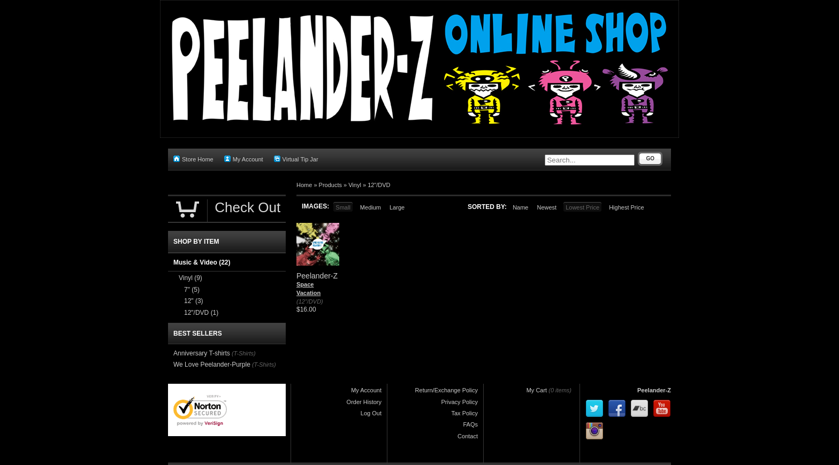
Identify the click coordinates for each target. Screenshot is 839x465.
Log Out (371, 413)
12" (193, 301)
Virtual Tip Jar (296, 159)
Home (304, 185)
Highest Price (626, 207)
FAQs (470, 424)
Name (520, 207)
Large (397, 207)
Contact (467, 436)
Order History (364, 402)
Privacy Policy (459, 402)
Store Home (193, 159)
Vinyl (354, 185)
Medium (370, 207)
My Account (243, 159)
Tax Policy (464, 413)
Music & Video (201, 262)
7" (192, 289)
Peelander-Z (654, 390)
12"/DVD (379, 185)
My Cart (537, 390)
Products (330, 185)
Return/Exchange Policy (446, 390)
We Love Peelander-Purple (211, 364)
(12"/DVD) (309, 301)
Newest (546, 207)
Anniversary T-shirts (201, 353)
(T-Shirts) (244, 353)
